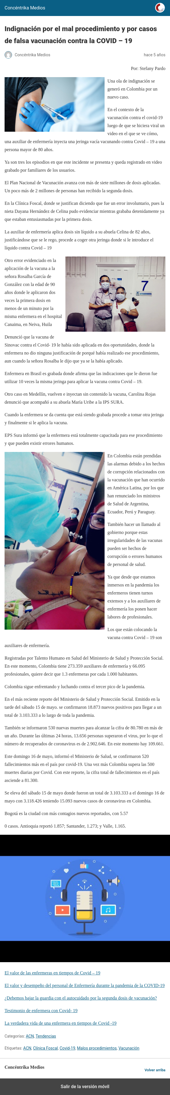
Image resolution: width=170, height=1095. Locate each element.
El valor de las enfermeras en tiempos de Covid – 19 (52, 972)
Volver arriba (155, 1070)
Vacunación (129, 1048)
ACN (30, 1036)
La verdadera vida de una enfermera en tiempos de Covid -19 (61, 1023)
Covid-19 (67, 1048)
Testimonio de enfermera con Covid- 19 (41, 1010)
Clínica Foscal (45, 1048)
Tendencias (46, 1036)
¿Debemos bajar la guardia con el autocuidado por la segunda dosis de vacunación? (81, 998)
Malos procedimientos (97, 1048)
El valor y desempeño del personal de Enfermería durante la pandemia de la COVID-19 (85, 985)
